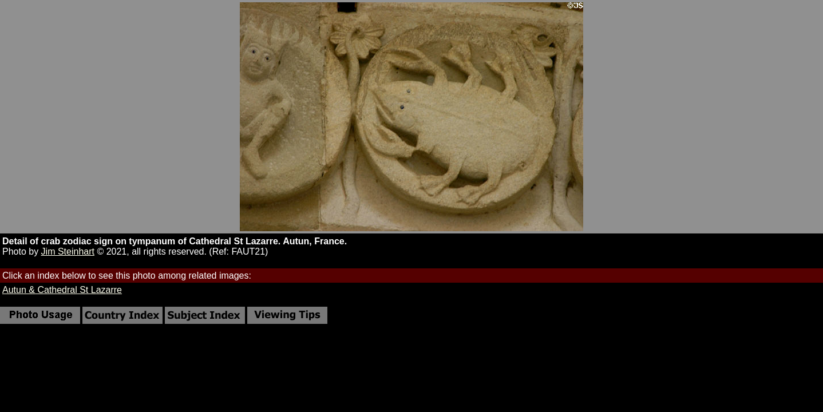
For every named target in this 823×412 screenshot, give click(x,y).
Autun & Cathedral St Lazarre (62, 290)
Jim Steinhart (67, 251)
